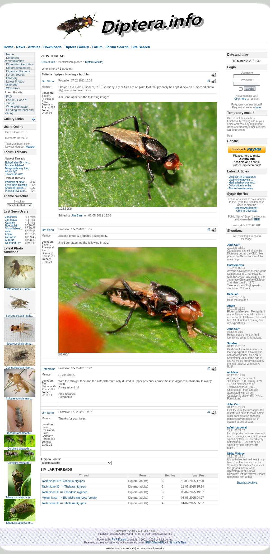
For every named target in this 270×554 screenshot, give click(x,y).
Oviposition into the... (241, 185)
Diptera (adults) (94, 62)
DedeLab (232, 294)
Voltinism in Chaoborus (242, 176)
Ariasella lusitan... (15, 187)
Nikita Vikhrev (236, 453)
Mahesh (30, 146)
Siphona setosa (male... (20, 315)
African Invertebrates (241, 188)
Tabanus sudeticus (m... (20, 497)
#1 (208, 80)
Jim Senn (48, 81)
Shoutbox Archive (246, 482)
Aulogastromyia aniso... (19, 398)
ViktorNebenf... (14, 228)
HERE (256, 219)
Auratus (9, 240)
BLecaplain (11, 225)
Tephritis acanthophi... (19, 433)
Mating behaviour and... (243, 182)
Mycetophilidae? (14, 165)
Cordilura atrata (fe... (19, 448)
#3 (208, 368)
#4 (208, 412)
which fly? (11, 171)
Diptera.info (48, 62)
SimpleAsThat (177, 542)
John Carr (233, 244)
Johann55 (11, 216)
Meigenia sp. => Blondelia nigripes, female (69, 497)
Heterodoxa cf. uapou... (19, 289)
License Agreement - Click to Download (247, 209)
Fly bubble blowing (16, 185)
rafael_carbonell (237, 427)
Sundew (232, 343)
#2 (208, 229)
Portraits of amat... (16, 182)
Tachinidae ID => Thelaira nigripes (64, 486)
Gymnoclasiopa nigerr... (20, 367)
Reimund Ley (13, 243)
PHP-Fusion (119, 539)
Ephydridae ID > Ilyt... (18, 162)
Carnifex (10, 222)
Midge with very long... (18, 168)
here (258, 107)
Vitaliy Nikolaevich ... (241, 179)
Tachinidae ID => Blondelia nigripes (64, 492)
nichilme (232, 372)
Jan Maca (11, 219)
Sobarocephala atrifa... (19, 343)
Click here (240, 98)
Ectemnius (48, 368)
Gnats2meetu (235, 265)
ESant (8, 234)
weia (8, 231)
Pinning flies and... (16, 190)
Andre (231, 305)
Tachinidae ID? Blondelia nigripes (63, 481)
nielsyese (10, 237)
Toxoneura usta (14, 174)
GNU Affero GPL (154, 542)
